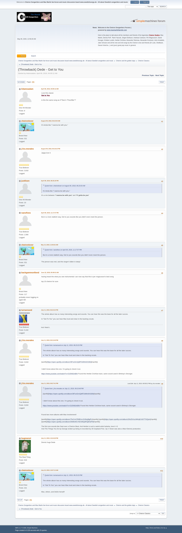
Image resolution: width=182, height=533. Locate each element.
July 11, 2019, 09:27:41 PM (49, 383)
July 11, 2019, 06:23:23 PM (49, 310)
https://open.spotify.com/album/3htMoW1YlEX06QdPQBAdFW (70, 422)
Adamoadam (27, 89)
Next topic (159, 75)
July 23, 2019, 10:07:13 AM (49, 470)
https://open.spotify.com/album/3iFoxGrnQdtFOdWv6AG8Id (69, 362)
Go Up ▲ (164, 528)
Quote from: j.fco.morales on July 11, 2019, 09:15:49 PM (64, 388)
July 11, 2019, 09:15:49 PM (49, 340)
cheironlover (27, 121)
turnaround (26, 310)
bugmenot (26, 438)
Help (147, 528)
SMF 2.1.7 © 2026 (20, 528)
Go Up (20, 500)
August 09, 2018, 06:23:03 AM (50, 121)
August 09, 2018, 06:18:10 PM (50, 148)
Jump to (132, 513)
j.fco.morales (27, 149)
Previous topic (148, 75)
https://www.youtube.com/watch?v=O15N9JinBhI (59, 374)
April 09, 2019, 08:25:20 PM (50, 181)
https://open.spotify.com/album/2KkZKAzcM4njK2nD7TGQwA (128, 419)
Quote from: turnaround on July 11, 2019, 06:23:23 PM (63, 345)
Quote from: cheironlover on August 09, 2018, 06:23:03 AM (65, 186)
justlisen (25, 181)
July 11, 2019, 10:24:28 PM (49, 438)
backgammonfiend (30, 272)
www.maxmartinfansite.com (117, 30)
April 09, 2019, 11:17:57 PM (50, 213)
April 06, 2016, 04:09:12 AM (50, 89)
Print (162, 82)
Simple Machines (32, 528)
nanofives (26, 213)
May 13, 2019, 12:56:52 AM (49, 245)
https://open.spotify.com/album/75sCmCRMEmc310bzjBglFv (69, 419)
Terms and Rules (155, 528)
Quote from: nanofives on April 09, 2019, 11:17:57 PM (63, 250)
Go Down (21, 82)
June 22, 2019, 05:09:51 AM (50, 272)
